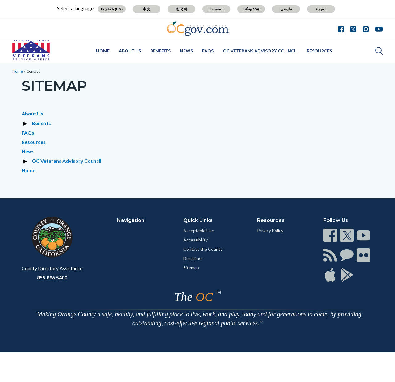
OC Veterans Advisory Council (260, 50)
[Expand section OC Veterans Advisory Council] (26, 161)
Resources (319, 50)
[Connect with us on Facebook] (342, 28)
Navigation (130, 220)
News (186, 50)
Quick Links (198, 220)
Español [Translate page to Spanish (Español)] (216, 9)
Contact (33, 71)
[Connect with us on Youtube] (377, 28)
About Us (130, 50)
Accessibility (195, 239)
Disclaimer (193, 258)
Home (103, 50)
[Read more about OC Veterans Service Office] (31, 50)
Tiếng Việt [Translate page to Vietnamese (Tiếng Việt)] (251, 9)
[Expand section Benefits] (26, 123)
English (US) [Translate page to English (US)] (112, 9)
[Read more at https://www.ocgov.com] (52, 237)
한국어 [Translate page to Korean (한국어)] (181, 9)
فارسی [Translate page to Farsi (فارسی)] (286, 9)
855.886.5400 (52, 277)
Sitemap (191, 267)
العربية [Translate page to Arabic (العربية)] (321, 9)
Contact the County (202, 249)
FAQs (208, 50)
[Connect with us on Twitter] (353, 28)
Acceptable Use (198, 230)
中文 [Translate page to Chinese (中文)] (147, 9)
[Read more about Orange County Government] (198, 28)
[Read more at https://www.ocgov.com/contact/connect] (330, 235)
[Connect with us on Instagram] (365, 28)
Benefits (160, 50)
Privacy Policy (270, 230)
